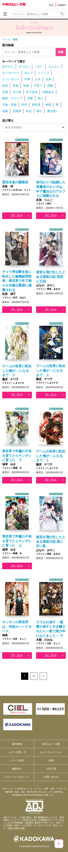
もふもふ (54, 66)
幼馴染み (48, 92)
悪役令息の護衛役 (15, 182)
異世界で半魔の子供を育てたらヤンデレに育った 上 (17, 541)
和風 (15, 85)
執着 (26, 85)
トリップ (43, 73)
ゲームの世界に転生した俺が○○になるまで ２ (50, 370)
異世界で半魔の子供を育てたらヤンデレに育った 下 (17, 455)
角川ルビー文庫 (51, 744)
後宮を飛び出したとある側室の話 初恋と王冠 (50, 276)
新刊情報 (17, 744)
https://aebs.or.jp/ (16, 828)
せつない (24, 66)
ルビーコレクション (51, 752)
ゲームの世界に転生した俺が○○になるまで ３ (17, 370)
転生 (29, 111)
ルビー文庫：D (17, 752)
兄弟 (48, 79)
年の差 (17, 92)
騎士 (39, 111)
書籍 (15, 39)
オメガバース (11, 73)
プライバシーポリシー (17, 776)
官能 (5, 92)
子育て (38, 85)
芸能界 (17, 111)
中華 (27, 79)
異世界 (36, 104)
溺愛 (30, 98)
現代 (24, 104)
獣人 (41, 98)
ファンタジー (11, 79)
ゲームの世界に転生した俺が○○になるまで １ (50, 455)
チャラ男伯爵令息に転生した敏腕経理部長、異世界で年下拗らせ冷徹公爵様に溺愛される (17, 281)
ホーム (6, 39)
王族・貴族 (9, 104)
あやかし (8, 66)
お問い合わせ (51, 776)
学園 (50, 85)
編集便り (17, 768)
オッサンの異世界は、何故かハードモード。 (17, 626)
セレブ (28, 73)
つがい (39, 66)
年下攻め (32, 92)
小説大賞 (51, 768)
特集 (51, 760)
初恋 (5, 85)
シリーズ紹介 (17, 760)
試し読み (17, 215)
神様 (48, 104)
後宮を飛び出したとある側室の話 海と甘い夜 (50, 541)
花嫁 (5, 111)
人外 (38, 79)
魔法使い (53, 111)
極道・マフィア (12, 98)
